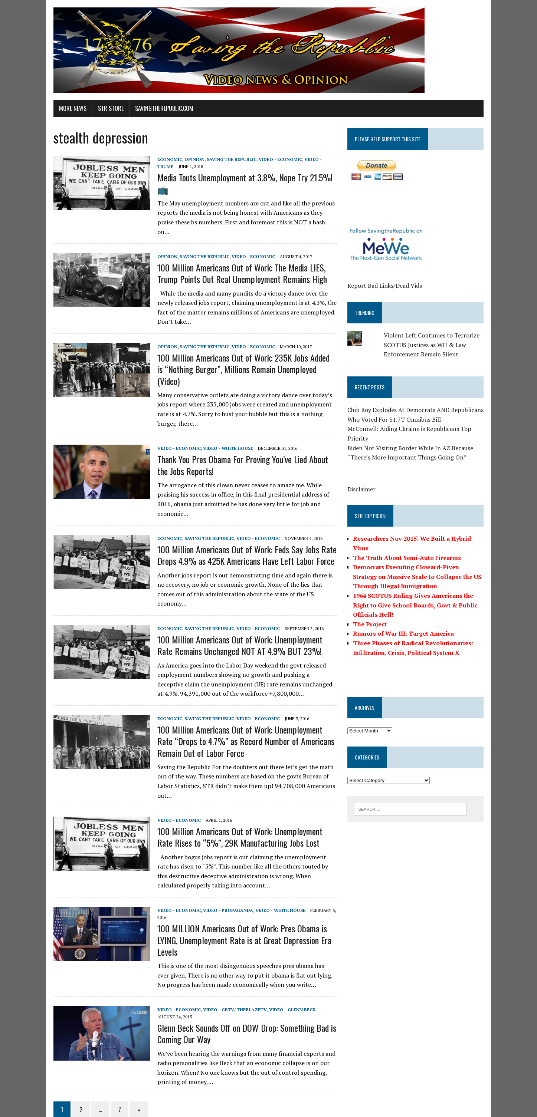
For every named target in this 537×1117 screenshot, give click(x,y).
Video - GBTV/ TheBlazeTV (231, 979)
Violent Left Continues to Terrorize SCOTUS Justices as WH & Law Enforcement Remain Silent (433, 344)
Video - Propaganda (224, 880)
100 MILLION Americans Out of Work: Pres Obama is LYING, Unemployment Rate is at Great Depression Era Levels (241, 909)
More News (69, 108)
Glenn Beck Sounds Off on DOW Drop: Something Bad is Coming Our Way (243, 1003)
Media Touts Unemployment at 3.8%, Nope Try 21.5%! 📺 (241, 183)
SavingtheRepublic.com (160, 108)
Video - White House (224, 427)
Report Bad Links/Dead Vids (386, 285)
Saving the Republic (228, 159)
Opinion (191, 159)
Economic (166, 159)
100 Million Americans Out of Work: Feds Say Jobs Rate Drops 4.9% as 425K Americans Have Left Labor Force (243, 534)
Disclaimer (363, 489)
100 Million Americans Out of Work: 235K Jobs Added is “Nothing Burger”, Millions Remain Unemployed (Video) (243, 354)
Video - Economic (276, 159)
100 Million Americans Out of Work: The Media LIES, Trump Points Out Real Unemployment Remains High (238, 263)
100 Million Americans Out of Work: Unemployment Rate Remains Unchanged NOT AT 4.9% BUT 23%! (245, 614)
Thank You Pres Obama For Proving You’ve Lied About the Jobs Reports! (245, 444)
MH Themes (137, 1110)
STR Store (107, 108)
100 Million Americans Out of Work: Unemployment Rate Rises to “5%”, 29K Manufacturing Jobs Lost (245, 806)
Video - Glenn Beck (288, 979)
